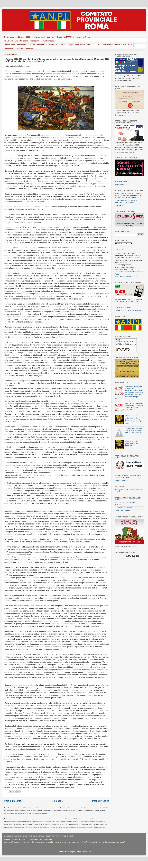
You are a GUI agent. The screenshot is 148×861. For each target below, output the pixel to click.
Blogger (88, 852)
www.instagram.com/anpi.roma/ (126, 276)
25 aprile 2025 (24, 37)
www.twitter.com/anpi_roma (125, 269)
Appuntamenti (120, 184)
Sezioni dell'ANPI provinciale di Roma (73, 37)
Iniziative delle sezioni (43, 37)
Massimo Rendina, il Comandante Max (115, 45)
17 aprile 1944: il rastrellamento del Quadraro (131, 443)
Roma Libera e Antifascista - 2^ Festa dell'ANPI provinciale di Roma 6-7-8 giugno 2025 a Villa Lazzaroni (49, 45)
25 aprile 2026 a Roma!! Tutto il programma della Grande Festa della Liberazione (134, 406)
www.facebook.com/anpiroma (125, 267)
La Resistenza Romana (123, 508)
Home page (9, 37)
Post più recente (12, 801)
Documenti (8, 49)
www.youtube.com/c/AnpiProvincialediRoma (83, 842)
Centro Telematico (25, 49)
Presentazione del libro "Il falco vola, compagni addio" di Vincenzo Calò (133, 431)
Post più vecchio (100, 801)
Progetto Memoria (121, 481)
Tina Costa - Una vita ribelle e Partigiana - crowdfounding (29, 41)
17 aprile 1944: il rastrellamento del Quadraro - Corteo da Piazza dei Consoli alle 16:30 (133, 420)
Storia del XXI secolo (122, 511)
